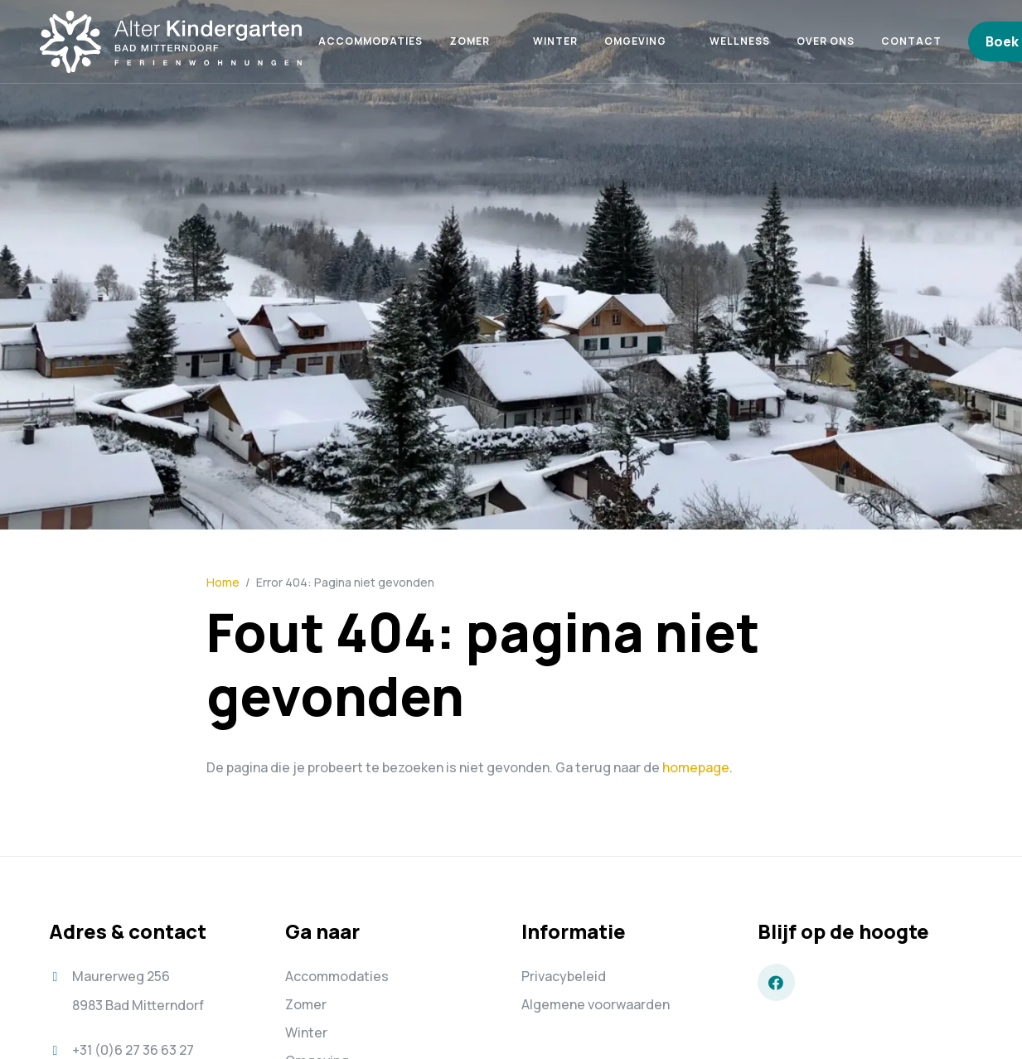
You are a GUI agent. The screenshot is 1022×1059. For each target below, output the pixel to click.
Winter (555, 41)
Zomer (469, 41)
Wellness (740, 41)
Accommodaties (370, 41)
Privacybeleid (563, 976)
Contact (911, 41)
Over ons (826, 41)
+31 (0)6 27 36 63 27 (133, 1050)
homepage (695, 767)
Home (223, 582)
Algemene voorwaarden (595, 1004)
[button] (504, 41)
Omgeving (635, 41)
